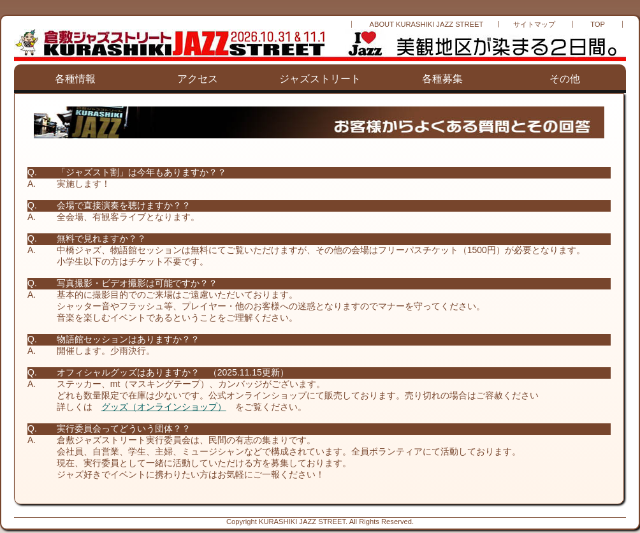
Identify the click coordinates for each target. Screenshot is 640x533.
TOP (597, 24)
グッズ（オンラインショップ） (163, 407)
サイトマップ (534, 24)
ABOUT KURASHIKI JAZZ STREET (426, 24)
